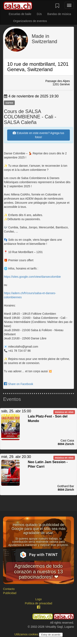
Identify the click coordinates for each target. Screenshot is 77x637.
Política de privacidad (38, 603)
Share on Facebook (18, 384)
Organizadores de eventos (30, 21)
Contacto (9, 589)
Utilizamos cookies (26, 634)
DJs (39, 14)
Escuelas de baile (20, 14)
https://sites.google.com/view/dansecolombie (32, 276)
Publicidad (9, 593)
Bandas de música (59, 14)
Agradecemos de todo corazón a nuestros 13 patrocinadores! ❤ (38, 571)
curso (9, 102)
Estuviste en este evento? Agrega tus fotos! (38, 135)
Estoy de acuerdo (50, 634)
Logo (38, 599)
